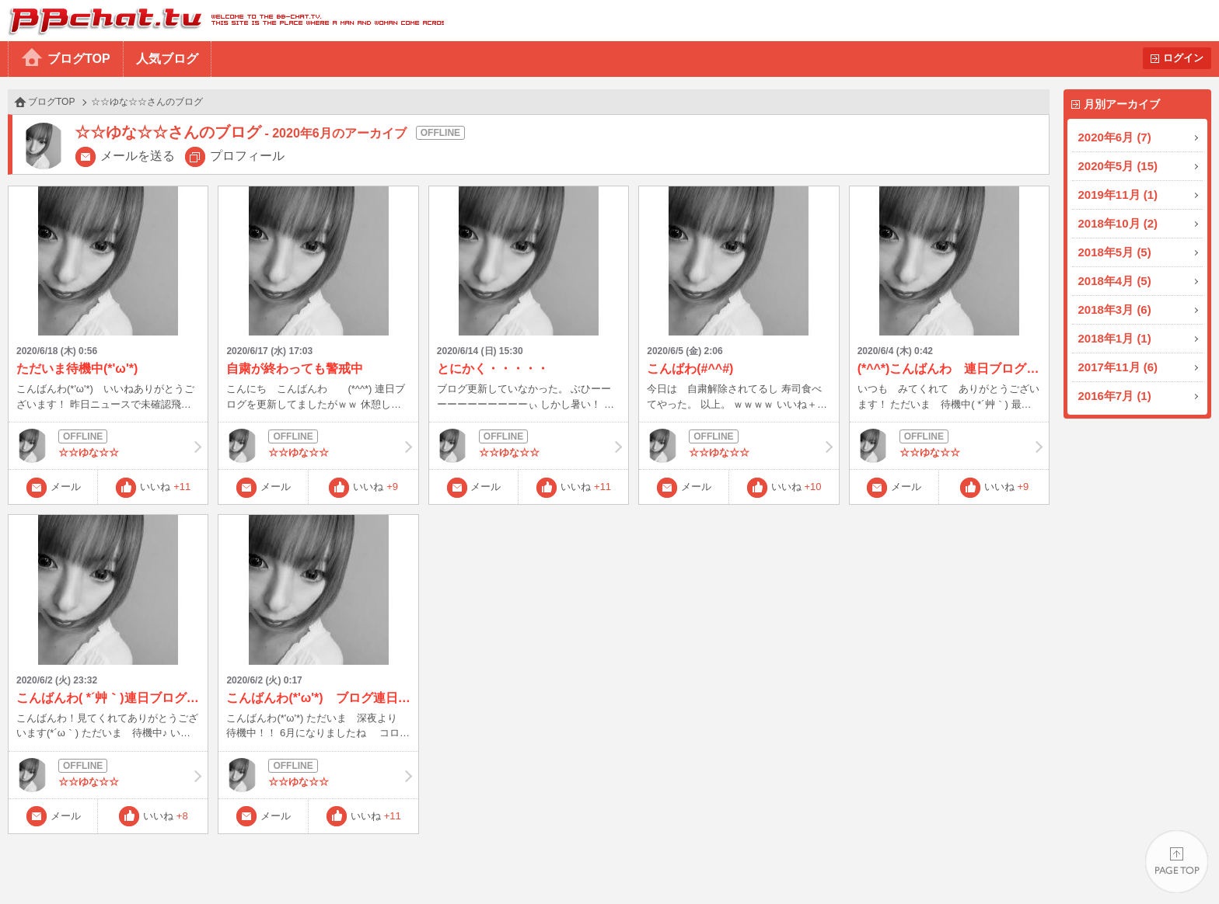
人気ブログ (167, 58)
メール (66, 486)
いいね (165, 486)
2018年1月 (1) (1114, 338)
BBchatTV (222, 20)
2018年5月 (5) (1114, 252)
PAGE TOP (1177, 862)
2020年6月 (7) (1114, 137)
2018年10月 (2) (1118, 223)
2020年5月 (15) (1118, 165)
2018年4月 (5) (1114, 280)
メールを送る (137, 155)
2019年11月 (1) (1118, 194)
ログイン (1183, 58)
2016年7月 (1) (1114, 395)
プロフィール (247, 155)
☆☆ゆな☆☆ (108, 446)
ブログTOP (78, 58)
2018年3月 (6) (1114, 309)
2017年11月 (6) (1118, 367)
